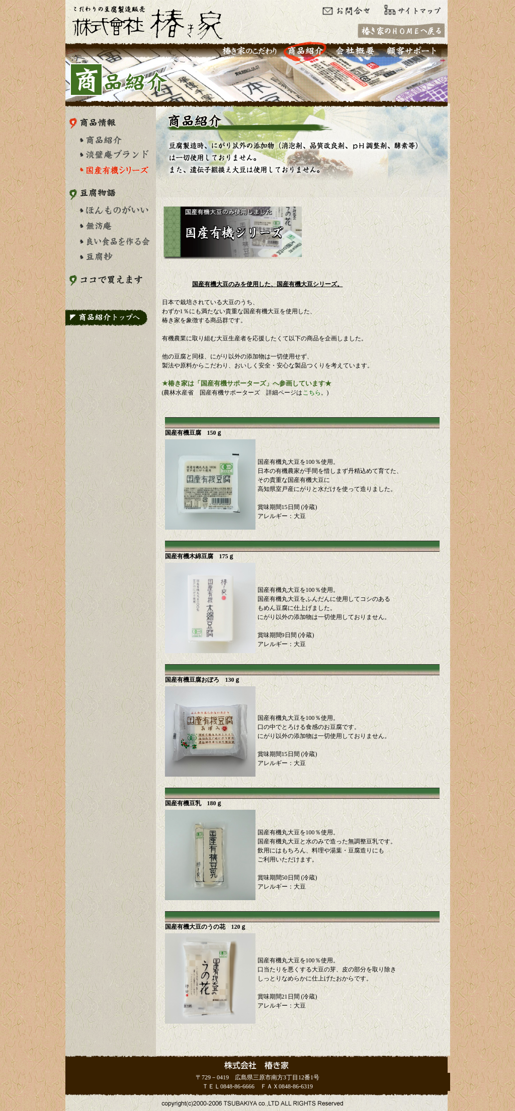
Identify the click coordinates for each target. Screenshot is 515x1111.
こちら (312, 392)
